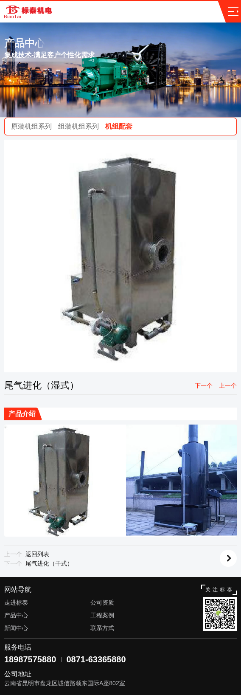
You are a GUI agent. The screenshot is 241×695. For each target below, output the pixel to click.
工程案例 (102, 615)
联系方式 (102, 628)
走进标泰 (16, 602)
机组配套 (118, 126)
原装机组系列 (31, 126)
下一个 (204, 385)
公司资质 (102, 602)
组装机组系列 (78, 126)
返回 (228, 558)
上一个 (228, 385)
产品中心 (16, 615)
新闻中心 (16, 628)
